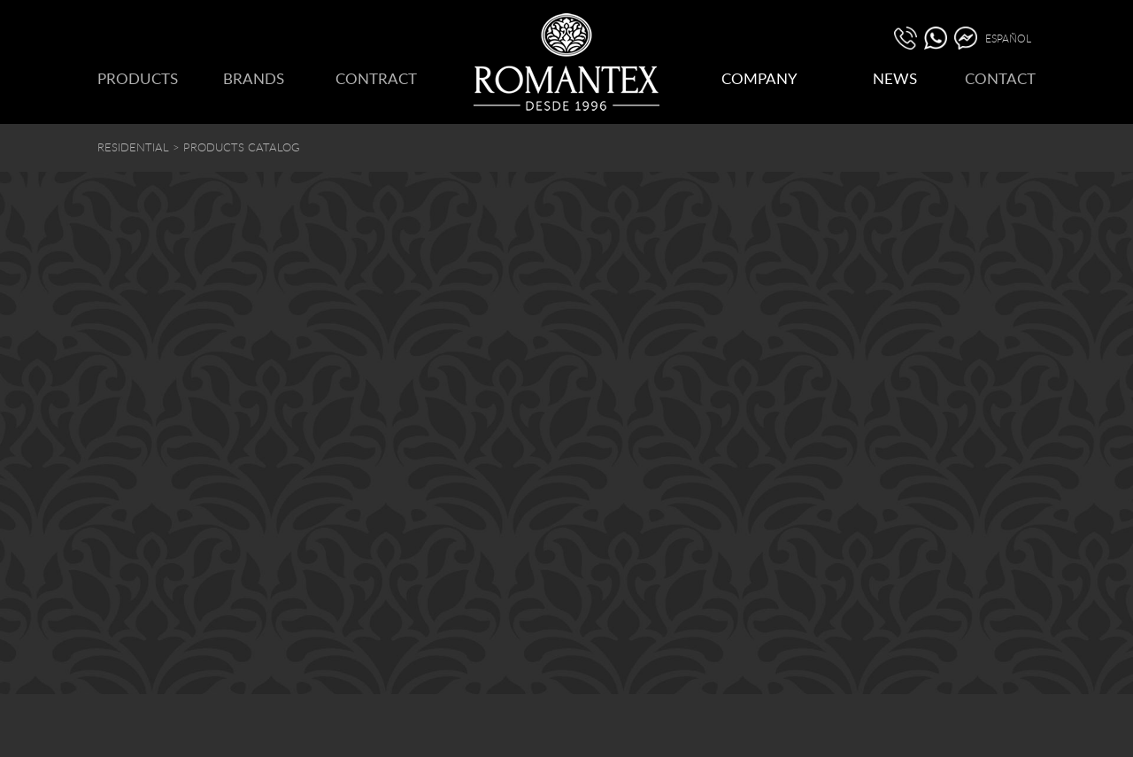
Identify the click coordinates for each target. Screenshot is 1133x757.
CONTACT (1000, 78)
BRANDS (253, 78)
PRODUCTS (137, 78)
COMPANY (759, 78)
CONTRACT (376, 78)
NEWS (895, 78)
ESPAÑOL (1008, 38)
